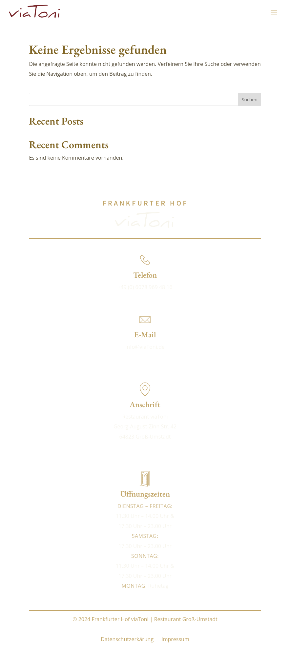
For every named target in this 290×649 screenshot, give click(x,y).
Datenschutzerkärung (127, 639)
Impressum (175, 639)
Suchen (250, 99)
